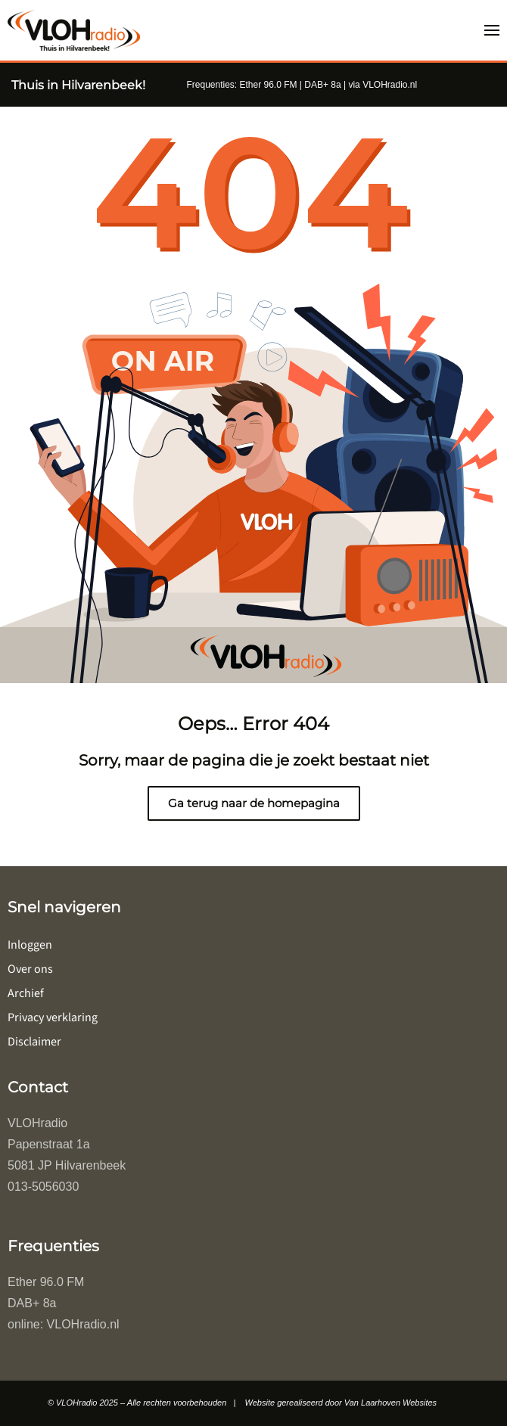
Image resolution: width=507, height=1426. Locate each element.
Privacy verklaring (53, 1017)
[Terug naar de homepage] (74, 30)
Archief (26, 993)
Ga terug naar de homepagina (254, 803)
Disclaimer (34, 1041)
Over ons (30, 969)
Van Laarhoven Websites (390, 1402)
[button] (491, 30)
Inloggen (30, 945)
